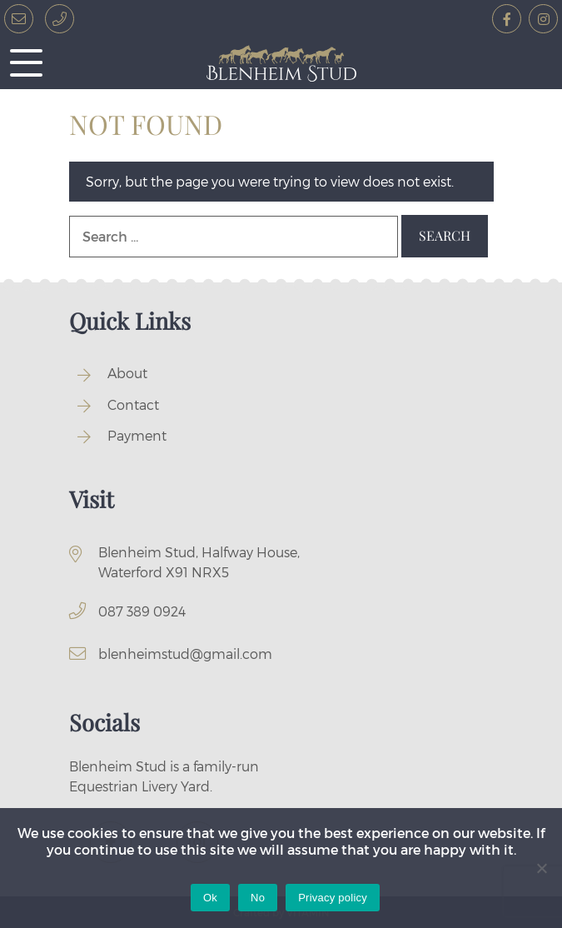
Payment (137, 435)
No (258, 897)
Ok (210, 897)
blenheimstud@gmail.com (185, 653)
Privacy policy (332, 897)
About (127, 373)
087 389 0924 (142, 611)
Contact (133, 404)
